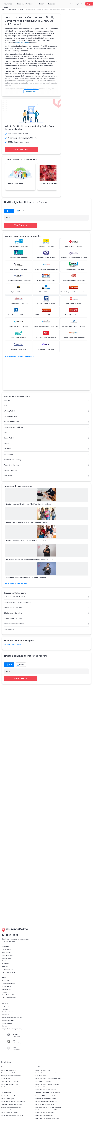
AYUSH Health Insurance (12, 395)
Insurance (9, 4)
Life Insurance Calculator (13, 591)
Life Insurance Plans (7, 889)
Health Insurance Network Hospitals (62, 680)
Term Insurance (7, 740)
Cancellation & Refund (9, 774)
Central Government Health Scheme (14, 696)
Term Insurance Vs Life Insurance (11, 884)
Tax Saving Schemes (9, 752)
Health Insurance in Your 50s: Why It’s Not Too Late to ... (27, 514)
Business (5, 746)
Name (8, 217)
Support (52, 4)
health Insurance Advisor (63, 671)
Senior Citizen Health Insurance (30, 677)
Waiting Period (9, 384)
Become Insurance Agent (13, 617)
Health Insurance (15, 183)
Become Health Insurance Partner (46, 881)
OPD (5, 405)
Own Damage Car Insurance (10, 861)
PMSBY (52, 693)
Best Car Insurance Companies (11, 866)
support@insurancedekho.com (18, 718)
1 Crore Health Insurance (54, 668)
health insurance (22, 42)
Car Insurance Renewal (8, 850)
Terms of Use (6, 771)
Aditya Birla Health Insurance (66, 690)
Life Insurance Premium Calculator (12, 895)
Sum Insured (8, 427)
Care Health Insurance (26, 690)
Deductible (8, 449)
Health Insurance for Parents (53, 677)
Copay (6, 416)
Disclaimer (5, 794)
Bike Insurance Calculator (13, 586)
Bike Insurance (6, 732)
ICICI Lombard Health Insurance (13, 693)
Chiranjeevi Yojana (62, 693)
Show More (30, 92)
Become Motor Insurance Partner (45, 878)
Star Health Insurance (9, 690)
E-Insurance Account (9, 777)
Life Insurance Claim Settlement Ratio (13, 881)
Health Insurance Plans (23, 668)
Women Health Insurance (73, 677)
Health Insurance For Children (12, 680)
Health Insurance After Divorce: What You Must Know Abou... (28, 477)
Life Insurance (6, 738)
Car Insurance (6, 729)
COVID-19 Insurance (49, 183)
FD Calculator (9, 602)
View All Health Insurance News (16, 556)
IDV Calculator (5, 858)
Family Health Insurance (10, 677)
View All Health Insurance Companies (19, 356)
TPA (5, 378)
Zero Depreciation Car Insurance (11, 855)
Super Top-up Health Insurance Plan (35, 674)
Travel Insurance (7, 749)
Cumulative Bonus (10, 443)
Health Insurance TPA (57, 674)
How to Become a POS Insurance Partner (48, 887)
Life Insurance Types (7, 878)
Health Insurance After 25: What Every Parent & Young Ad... (28, 495)
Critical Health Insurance (43, 861)
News (7, 8)
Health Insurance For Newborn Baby (36, 680)
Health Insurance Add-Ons (13, 400)
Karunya (31, 696)
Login (89, 4)
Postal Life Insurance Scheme (10, 875)
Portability (7, 422)
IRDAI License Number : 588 (67, 909)
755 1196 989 (10, 721)
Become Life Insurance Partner (45, 884)
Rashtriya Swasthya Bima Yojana (36, 693)
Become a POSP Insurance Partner (46, 875)
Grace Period (9, 411)
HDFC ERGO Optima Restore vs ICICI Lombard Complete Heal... (29, 532)
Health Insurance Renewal (75, 674)
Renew (41, 4)
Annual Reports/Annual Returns (12, 797)
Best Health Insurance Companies (46, 852)
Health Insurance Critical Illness (12, 671)
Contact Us (5, 786)
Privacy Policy (6, 760)
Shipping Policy (7, 769)
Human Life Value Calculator (14, 570)
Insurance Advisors (26, 4)
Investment (5, 743)
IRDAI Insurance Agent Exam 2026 (46, 889)
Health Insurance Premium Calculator (18, 575)
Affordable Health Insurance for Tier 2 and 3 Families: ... (27, 550)
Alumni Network (7, 803)
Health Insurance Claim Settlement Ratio (39, 671)
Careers (4, 805)
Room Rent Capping (11, 438)
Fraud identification (8, 791)
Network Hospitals (10, 389)
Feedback (5, 789)
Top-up (7, 373)
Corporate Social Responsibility (12, 808)
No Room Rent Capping (12, 432)
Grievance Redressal (8, 763)
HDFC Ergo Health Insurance (45, 690)
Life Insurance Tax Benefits (9, 892)
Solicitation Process (8, 800)
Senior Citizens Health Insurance (45, 869)
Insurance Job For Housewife (44, 892)
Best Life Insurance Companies (11, 887)
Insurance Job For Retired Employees (47, 898)
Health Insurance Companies (12, 674)
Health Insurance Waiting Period (13, 683)
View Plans (20, 225)
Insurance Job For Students (44, 895)
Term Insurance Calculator (14, 597)
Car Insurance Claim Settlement (11, 864)
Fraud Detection (7, 766)
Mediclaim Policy (38, 668)
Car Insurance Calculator (13, 580)
